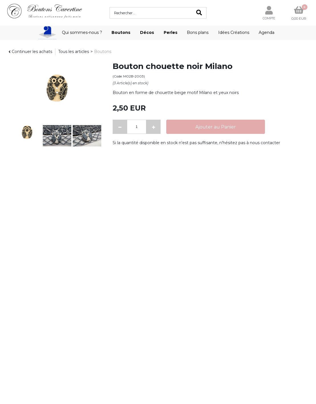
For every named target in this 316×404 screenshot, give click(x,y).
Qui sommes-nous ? (82, 32)
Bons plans (197, 32)
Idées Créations (233, 32)
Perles (170, 32)
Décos (147, 32)
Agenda (266, 32)
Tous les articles (73, 51)
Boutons (121, 32)
